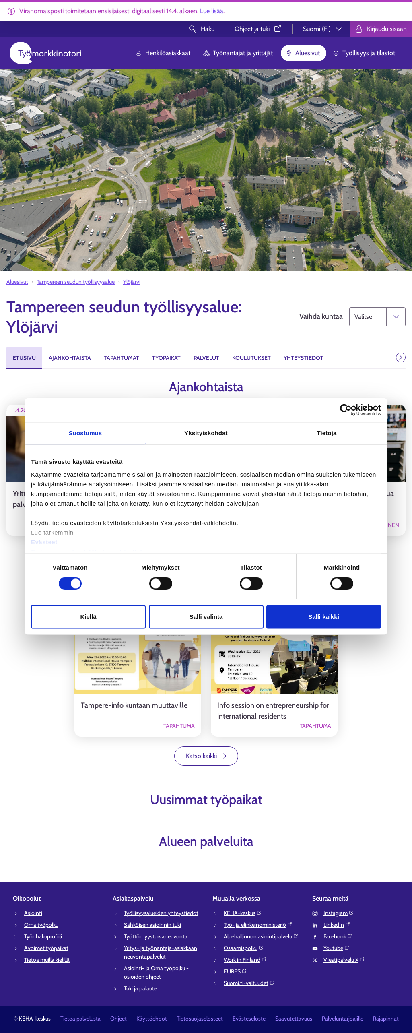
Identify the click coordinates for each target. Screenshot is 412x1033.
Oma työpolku (41, 924)
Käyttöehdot (151, 1018)
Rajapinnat (386, 1018)
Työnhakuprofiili (43, 936)
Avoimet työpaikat (46, 948)
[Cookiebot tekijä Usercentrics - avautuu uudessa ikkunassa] (346, 410)
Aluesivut (303, 53)
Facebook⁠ (337, 936)
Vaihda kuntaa (321, 316)
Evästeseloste (249, 1018)
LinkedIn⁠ (336, 924)
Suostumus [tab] (85, 433)
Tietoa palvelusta (80, 1018)
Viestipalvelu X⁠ (344, 959)
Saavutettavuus (293, 1018)
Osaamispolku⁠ (244, 948)
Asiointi (33, 913)
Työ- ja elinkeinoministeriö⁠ (258, 924)
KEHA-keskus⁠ (243, 913)
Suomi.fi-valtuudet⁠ (249, 983)
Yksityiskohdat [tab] (205, 433)
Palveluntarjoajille (342, 1018)
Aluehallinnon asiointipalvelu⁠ (261, 936)
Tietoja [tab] (327, 433)
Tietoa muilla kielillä (47, 959)
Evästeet (44, 542)
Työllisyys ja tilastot (364, 53)
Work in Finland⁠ (245, 959)
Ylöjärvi (131, 281)
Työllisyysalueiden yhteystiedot (161, 913)
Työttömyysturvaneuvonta (155, 936)
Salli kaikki (323, 617)
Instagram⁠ (338, 913)
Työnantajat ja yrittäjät (238, 53)
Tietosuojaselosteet (200, 1018)
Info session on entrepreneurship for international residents (273, 711)
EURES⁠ (235, 971)
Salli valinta (206, 617)
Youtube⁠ (336, 948)
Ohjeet (118, 1018)
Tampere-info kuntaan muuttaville (134, 705)
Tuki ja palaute (140, 988)
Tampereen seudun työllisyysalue (76, 281)
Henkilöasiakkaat (163, 53)
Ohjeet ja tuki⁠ (258, 29)
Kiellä (88, 617)
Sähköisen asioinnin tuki (152, 924)
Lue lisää (211, 11)
